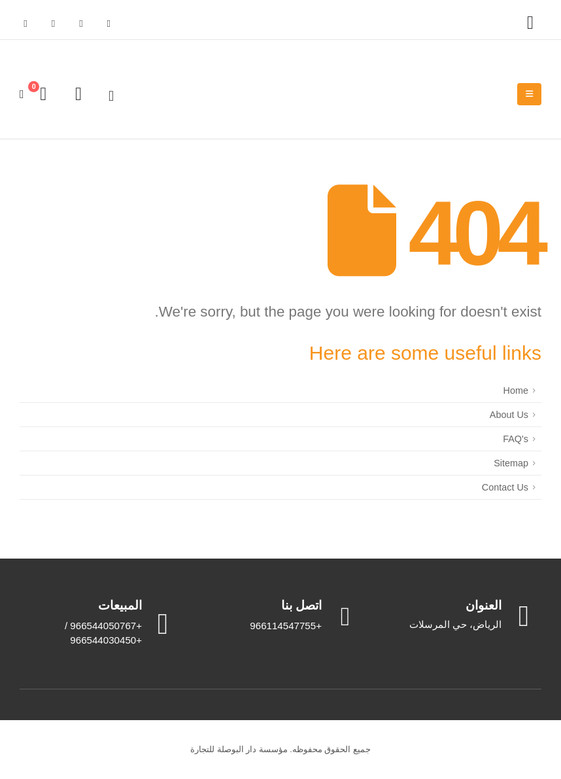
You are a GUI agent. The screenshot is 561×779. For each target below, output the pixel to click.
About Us (509, 414)
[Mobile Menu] (529, 94)
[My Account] (530, 23)
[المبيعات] (100, 623)
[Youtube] (53, 23)
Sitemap (511, 463)
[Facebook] (108, 23)
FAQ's (515, 439)
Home (515, 390)
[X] (81, 23)
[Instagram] (25, 23)
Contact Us (505, 487)
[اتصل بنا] (280, 616)
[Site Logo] (473, 94)
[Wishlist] (78, 94)
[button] (111, 96)
